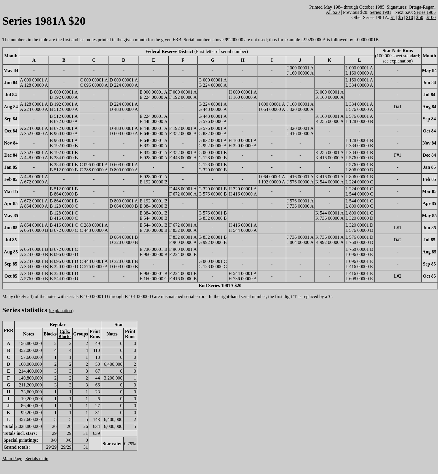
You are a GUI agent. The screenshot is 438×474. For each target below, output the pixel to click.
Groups (80, 333)
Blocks (50, 333)
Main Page (12, 458)
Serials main (36, 458)
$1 (392, 17)
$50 (419, 17)
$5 (400, 17)
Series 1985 (425, 12)
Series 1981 (380, 12)
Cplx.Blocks (64, 334)
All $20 (333, 12)
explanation (400, 60)
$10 (409, 17)
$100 (431, 17)
